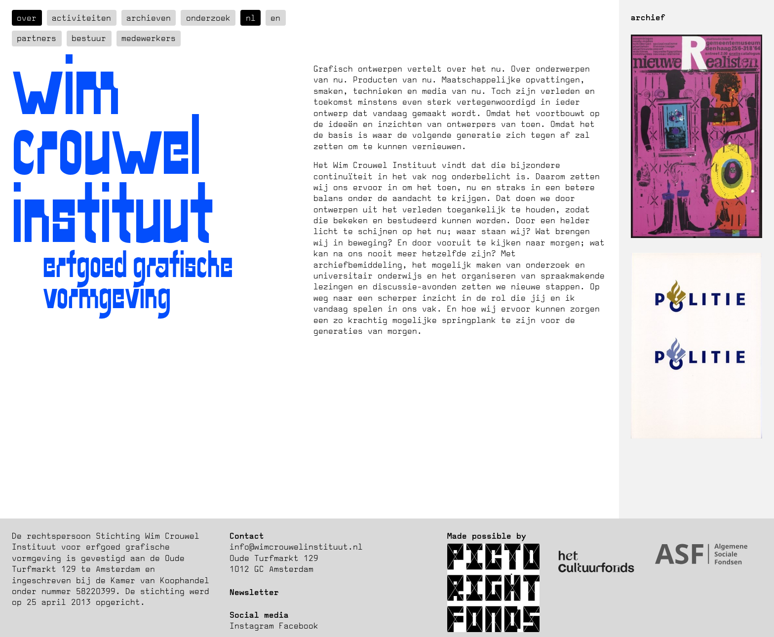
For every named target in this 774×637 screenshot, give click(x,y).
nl (251, 18)
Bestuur (89, 38)
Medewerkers (148, 38)
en (275, 18)
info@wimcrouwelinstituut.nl (296, 547)
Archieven (148, 18)
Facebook (298, 626)
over (27, 18)
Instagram (252, 626)
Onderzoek (208, 18)
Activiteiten (81, 18)
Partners (36, 38)
